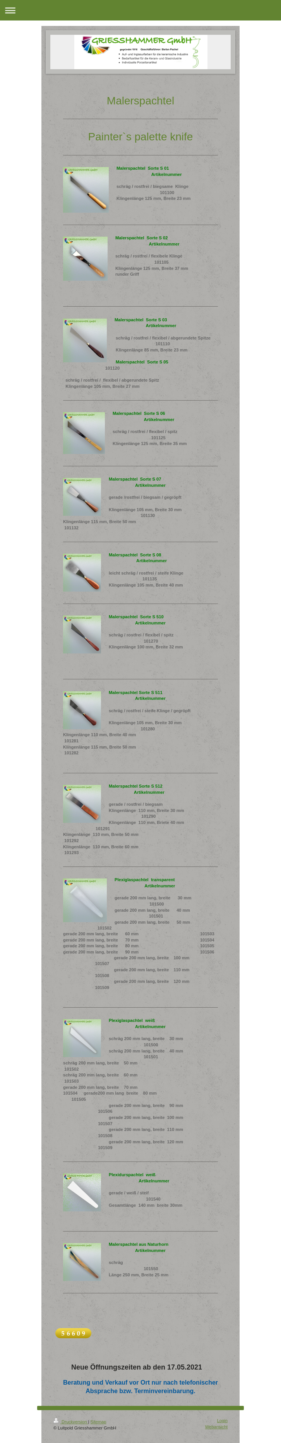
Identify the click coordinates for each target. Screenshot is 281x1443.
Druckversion (70, 1421)
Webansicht (216, 1426)
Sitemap (98, 1421)
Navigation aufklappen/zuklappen (140, 10)
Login (222, 1420)
